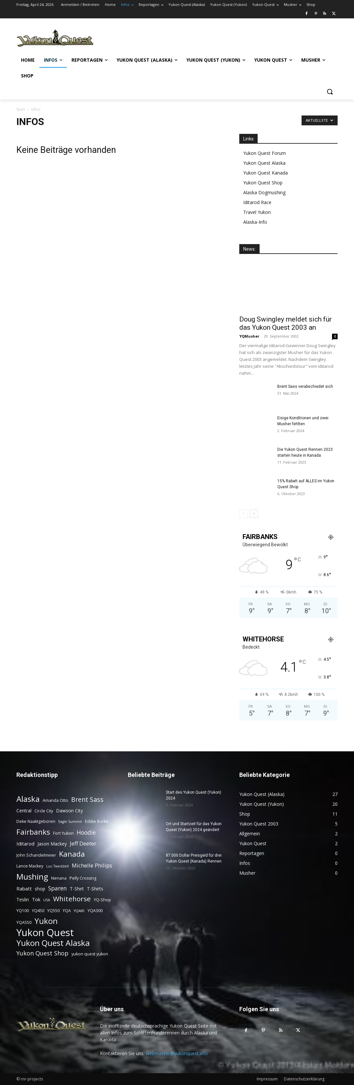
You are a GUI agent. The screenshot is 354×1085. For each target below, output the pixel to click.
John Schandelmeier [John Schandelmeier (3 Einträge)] (36, 855)
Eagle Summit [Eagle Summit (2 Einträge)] (70, 821)
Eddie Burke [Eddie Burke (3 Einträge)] (96, 821)
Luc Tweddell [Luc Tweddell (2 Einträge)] (57, 866)
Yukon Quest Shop (263, 182)
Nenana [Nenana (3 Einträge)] (59, 878)
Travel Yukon (257, 212)
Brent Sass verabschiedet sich (305, 386)
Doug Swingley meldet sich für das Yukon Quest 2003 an (285, 323)
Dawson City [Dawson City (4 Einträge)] (69, 810)
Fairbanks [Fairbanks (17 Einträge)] (33, 831)
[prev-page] (243, 514)
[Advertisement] (215, 37)
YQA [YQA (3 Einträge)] (67, 910)
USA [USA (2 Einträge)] (46, 900)
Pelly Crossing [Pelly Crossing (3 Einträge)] (82, 878)
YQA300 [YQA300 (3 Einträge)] (95, 910)
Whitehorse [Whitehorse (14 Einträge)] (72, 898)
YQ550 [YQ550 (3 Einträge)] (53, 910)
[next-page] (254, 514)
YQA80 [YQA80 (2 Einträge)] (79, 910)
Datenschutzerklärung (304, 1079)
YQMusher (249, 336)
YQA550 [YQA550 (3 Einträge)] (23, 922)
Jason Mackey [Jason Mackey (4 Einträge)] (52, 844)
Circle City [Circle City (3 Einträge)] (43, 811)
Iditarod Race (257, 202)
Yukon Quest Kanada (265, 173)
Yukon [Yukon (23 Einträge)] (46, 921)
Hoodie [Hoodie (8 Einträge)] (86, 832)
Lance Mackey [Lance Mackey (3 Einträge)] (29, 866)
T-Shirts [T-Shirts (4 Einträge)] (95, 889)
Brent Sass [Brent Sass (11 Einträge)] (87, 799)
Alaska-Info (255, 222)
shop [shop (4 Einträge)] (40, 889)
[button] (330, 91)
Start (20, 109)
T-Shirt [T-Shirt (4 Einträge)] (77, 889)
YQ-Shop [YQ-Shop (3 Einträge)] (102, 900)
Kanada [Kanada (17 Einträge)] (72, 853)
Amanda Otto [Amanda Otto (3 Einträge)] (55, 800)
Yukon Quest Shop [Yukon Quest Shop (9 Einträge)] (42, 952)
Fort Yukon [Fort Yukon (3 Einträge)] (63, 833)
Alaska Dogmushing (264, 192)
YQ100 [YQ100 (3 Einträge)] (22, 910)
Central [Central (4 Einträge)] (23, 810)
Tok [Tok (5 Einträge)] (36, 899)
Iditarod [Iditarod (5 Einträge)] (25, 843)
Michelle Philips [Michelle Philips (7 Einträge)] (92, 865)
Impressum (267, 1079)
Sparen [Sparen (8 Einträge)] (57, 888)
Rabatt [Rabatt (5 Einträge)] (24, 888)
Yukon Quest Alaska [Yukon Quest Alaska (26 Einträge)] (53, 942)
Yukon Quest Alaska (264, 163)
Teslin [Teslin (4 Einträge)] (22, 899)
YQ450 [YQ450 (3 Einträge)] (38, 910)
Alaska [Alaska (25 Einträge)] (28, 798)
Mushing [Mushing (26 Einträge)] (32, 876)
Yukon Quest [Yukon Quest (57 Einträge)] (45, 932)
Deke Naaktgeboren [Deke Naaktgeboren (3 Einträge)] (35, 821)
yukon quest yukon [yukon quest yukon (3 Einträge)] (89, 954)
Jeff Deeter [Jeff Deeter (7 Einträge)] (83, 843)
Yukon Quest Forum (264, 153)
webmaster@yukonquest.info (177, 1053)
